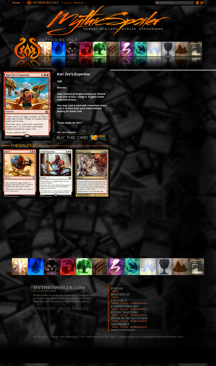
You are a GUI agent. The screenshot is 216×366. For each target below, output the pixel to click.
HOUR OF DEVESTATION (129, 318)
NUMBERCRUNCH (138, 303)
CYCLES (124, 303)
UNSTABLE (119, 300)
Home (16, 2)
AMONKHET (120, 324)
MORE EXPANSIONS (123, 330)
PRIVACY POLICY (73, 309)
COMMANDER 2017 (125, 306)
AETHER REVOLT (46, 2)
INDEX (115, 291)
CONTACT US (46, 309)
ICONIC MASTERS (124, 312)
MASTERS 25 (120, 294)
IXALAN (117, 288)
